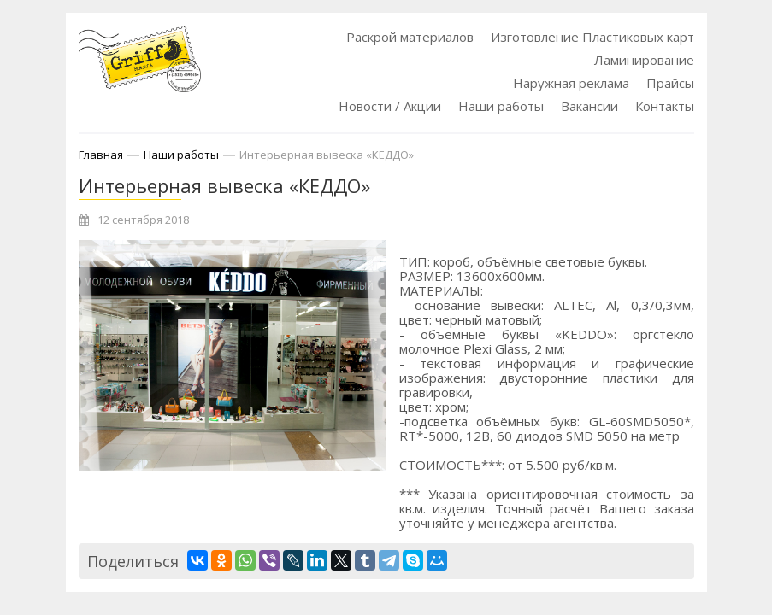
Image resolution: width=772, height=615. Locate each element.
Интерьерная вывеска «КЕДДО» (326, 154)
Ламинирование (644, 59)
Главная (101, 154)
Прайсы (670, 82)
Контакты (664, 105)
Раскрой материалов (410, 36)
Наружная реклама (571, 82)
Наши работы (501, 105)
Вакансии (589, 105)
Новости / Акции (390, 105)
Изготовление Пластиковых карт (592, 36)
